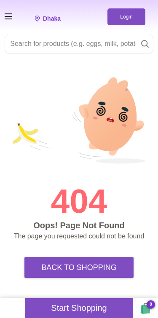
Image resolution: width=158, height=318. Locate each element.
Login (126, 17)
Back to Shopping (78, 267)
